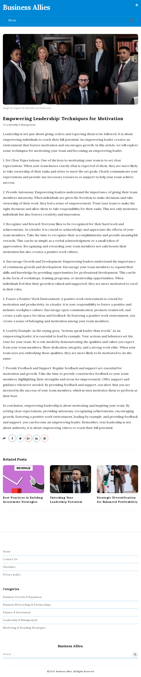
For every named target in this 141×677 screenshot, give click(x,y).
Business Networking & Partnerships (27, 604)
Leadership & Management (20, 124)
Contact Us (10, 559)
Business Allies (26, 7)
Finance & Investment (17, 612)
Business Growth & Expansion (22, 597)
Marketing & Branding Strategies (24, 627)
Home (7, 551)
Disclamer (9, 567)
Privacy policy (12, 574)
